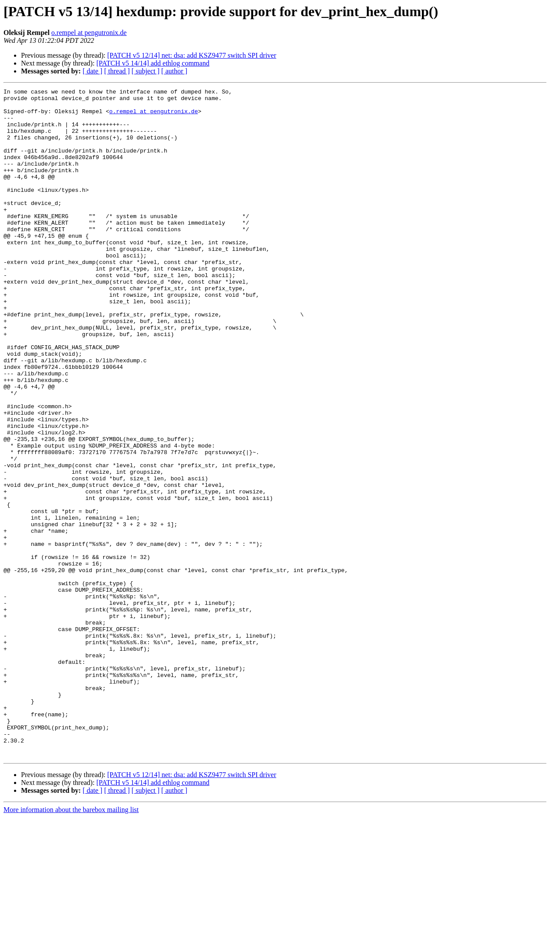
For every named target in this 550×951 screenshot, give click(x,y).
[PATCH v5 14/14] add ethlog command (152, 63)
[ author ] (174, 71)
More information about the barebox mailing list (71, 943)
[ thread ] (117, 71)
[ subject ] (146, 71)
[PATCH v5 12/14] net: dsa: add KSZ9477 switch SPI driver (191, 55)
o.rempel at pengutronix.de (88, 32)
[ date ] (92, 71)
